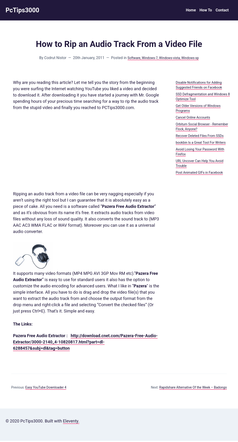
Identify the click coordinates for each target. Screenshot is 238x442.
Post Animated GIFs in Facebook (199, 174)
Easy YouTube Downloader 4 (45, 388)
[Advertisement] (87, 151)
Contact (222, 11)
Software (129, 59)
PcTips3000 (24, 11)
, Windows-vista (170, 59)
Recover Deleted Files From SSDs (200, 137)
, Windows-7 (147, 59)
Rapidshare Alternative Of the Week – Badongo (193, 388)
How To (206, 11)
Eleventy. (71, 422)
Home (191, 11)
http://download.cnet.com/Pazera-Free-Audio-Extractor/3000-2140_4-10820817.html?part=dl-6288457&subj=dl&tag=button (85, 343)
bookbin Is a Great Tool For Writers (201, 144)
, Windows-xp (193, 59)
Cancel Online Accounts (193, 118)
